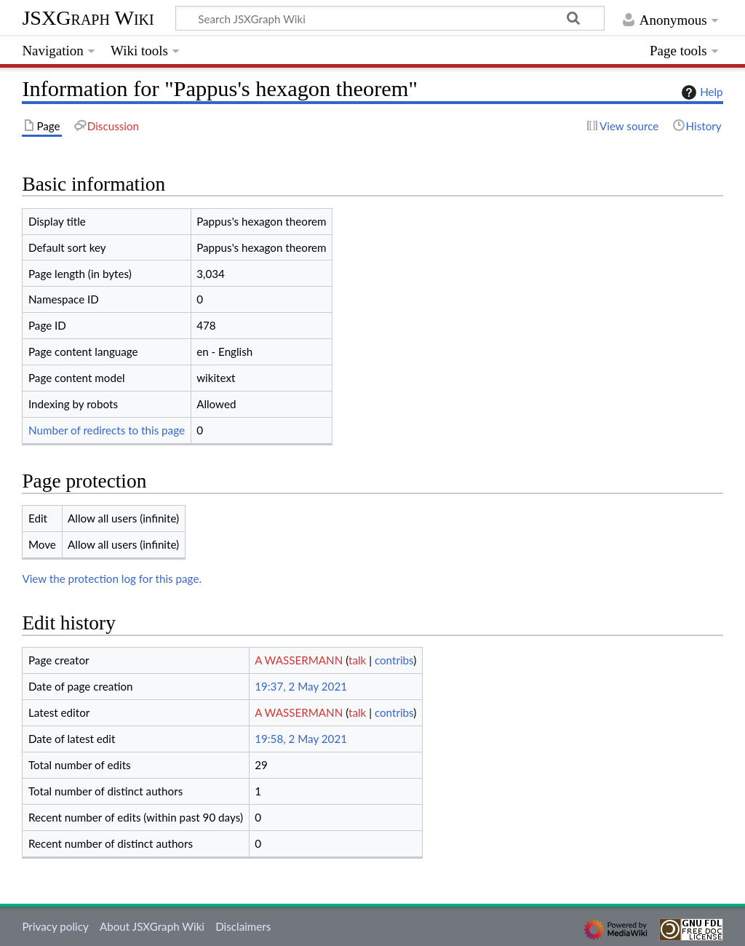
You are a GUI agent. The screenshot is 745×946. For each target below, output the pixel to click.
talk (357, 660)
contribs (394, 660)
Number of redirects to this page (106, 430)
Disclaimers (243, 926)
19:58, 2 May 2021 (301, 738)
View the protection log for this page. (112, 578)
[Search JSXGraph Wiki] (390, 18)
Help (700, 92)
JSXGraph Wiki (88, 18)
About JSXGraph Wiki (152, 926)
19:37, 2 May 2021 (301, 686)
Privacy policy (55, 926)
